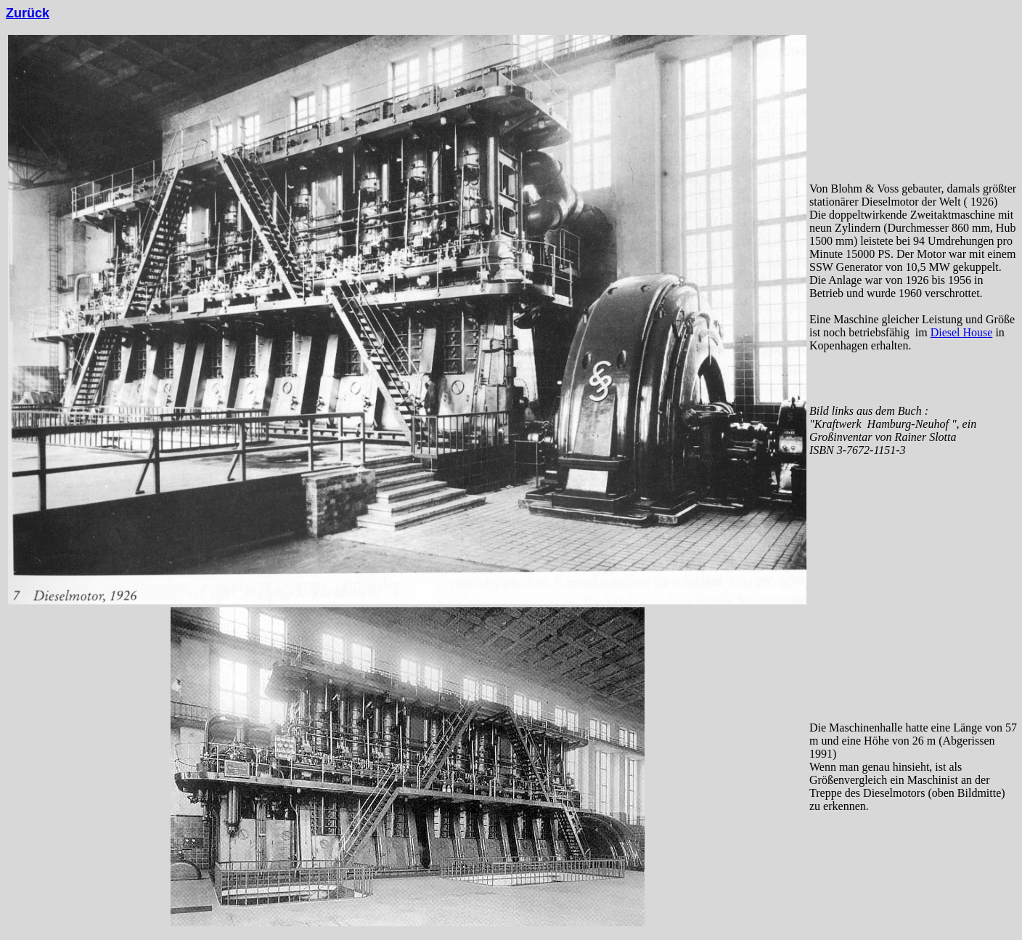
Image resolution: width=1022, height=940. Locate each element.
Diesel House (962, 332)
